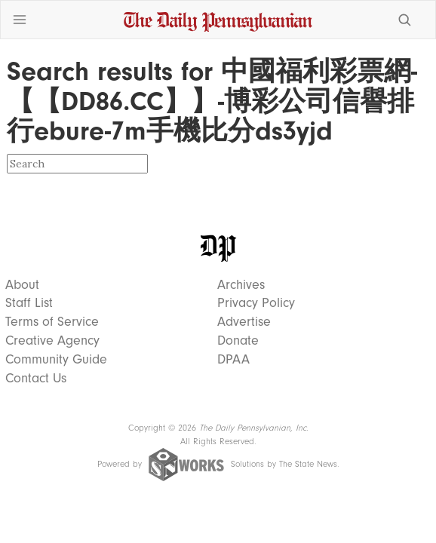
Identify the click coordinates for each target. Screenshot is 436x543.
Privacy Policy (256, 303)
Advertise (244, 322)
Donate (238, 340)
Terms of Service (52, 322)
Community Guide (56, 359)
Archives (241, 285)
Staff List (29, 303)
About (22, 285)
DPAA (233, 359)
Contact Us (35, 378)
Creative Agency (52, 340)
